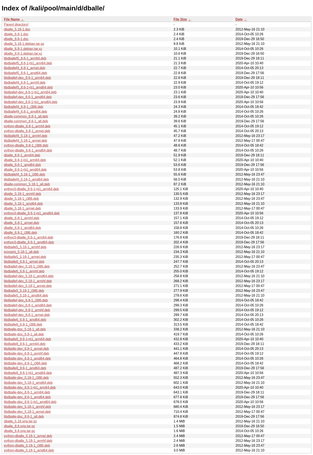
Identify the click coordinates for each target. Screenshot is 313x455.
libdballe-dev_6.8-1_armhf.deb (26, 353)
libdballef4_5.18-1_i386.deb (24, 174)
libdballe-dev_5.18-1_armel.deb (27, 411)
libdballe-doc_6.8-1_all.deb (24, 334)
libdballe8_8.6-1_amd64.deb (25, 368)
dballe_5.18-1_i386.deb (21, 198)
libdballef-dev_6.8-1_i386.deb (26, 300)
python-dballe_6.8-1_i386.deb (26, 145)
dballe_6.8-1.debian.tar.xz (23, 49)
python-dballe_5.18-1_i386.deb (27, 445)
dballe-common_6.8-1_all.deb (26, 116)
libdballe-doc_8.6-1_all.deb (24, 416)
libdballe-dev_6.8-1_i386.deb (25, 363)
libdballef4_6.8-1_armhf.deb (24, 82)
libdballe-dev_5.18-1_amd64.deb (28, 382)
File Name (12, 19)
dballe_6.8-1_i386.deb (20, 232)
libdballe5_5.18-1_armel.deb (25, 257)
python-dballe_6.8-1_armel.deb (27, 131)
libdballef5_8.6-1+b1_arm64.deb (28, 63)
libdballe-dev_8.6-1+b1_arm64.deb (30, 387)
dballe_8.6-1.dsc (16, 39)
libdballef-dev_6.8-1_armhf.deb (27, 310)
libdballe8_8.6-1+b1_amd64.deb (28, 373)
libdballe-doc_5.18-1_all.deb (25, 329)
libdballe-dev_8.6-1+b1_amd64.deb (30, 402)
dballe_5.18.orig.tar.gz (20, 421)
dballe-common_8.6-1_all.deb (26, 121)
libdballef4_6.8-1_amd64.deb (25, 111)
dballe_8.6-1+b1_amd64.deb (25, 169)
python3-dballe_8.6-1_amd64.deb (29, 242)
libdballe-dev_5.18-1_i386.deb (26, 377)
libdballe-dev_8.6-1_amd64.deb (27, 397)
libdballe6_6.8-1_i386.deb (23, 324)
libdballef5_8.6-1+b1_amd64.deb (28, 87)
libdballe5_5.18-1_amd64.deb (26, 295)
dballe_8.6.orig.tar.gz (19, 426)
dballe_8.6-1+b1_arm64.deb (25, 160)
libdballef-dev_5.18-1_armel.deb (28, 286)
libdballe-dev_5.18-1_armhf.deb (27, 406)
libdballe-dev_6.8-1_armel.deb (26, 348)
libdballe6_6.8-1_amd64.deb (25, 319)
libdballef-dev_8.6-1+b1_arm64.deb (30, 92)
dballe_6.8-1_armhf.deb (21, 218)
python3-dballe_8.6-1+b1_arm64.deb (31, 189)
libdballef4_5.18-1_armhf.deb (25, 136)
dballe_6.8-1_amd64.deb (22, 228)
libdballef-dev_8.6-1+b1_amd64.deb (30, 102)
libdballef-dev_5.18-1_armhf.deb (28, 281)
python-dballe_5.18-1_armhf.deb (28, 440)
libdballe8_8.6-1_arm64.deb (24, 344)
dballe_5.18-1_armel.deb (22, 208)
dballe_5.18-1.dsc (17, 29)
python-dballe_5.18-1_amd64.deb (29, 450)
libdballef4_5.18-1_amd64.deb (26, 179)
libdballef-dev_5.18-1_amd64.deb (29, 276)
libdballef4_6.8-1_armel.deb (24, 68)
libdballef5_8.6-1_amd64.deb (25, 73)
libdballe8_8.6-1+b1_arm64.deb (27, 339)
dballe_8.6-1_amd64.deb (22, 165)
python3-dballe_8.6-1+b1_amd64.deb (31, 213)
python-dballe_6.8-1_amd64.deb (28, 150)
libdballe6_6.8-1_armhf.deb (24, 271)
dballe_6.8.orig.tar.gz (19, 431)
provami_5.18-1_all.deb (21, 252)
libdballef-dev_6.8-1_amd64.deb (28, 305)
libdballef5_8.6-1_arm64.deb (25, 58)
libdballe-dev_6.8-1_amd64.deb (27, 358)
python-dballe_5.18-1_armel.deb (28, 436)
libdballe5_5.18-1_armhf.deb (25, 247)
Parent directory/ (16, 24)
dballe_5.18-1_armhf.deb (22, 194)
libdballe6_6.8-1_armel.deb (24, 261)
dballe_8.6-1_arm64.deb (22, 155)
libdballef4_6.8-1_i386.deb (23, 107)
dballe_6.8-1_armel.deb (21, 223)
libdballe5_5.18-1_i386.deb (24, 290)
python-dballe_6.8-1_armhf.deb (27, 126)
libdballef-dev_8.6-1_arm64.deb (27, 78)
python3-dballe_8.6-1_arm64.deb (28, 237)
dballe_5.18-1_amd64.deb (23, 203)
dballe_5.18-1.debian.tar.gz (24, 44)
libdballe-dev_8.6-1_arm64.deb (27, 392)
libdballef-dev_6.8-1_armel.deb (27, 315)
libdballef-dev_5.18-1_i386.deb (27, 266)
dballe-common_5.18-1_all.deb (27, 184)
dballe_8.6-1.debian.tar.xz (23, 53)
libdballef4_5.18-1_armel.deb (25, 140)
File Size (180, 19)
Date (239, 19)
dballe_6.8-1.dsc (16, 34)
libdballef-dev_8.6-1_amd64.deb (28, 97)
